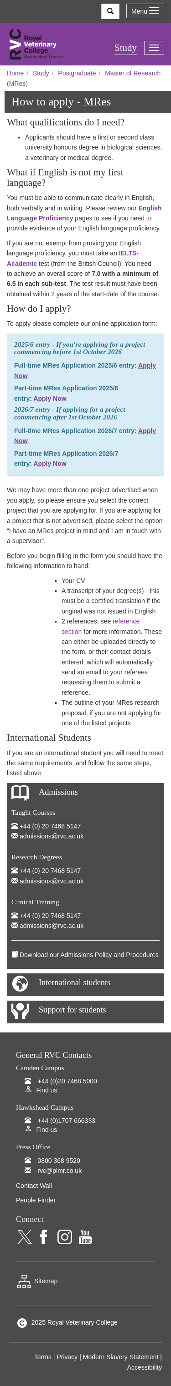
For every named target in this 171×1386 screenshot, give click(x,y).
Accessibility (144, 1367)
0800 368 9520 (58, 1160)
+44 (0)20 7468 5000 (67, 1081)
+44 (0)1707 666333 (66, 1120)
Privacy (67, 1357)
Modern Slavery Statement (121, 1357)
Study (41, 73)
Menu (145, 11)
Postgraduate (77, 73)
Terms (43, 1357)
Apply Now (49, 398)
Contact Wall (34, 1185)
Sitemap (36, 1281)
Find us (46, 1090)
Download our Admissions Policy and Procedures (89, 954)
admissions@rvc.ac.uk (51, 836)
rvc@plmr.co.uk (59, 1170)
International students (74, 982)
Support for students (72, 1009)
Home (15, 73)
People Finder (36, 1200)
